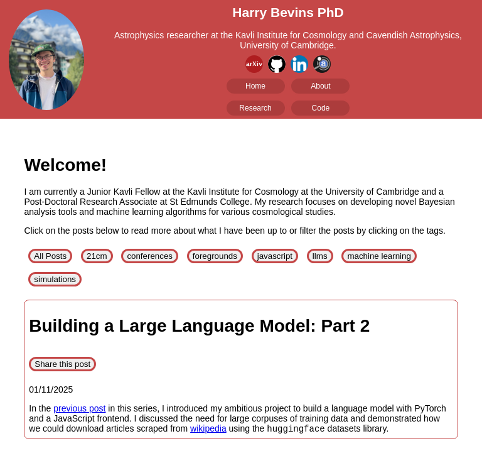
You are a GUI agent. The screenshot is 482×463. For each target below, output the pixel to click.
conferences (150, 256)
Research (255, 108)
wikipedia (208, 430)
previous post (79, 408)
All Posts (50, 256)
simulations (55, 279)
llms (320, 256)
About (320, 86)
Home (255, 86)
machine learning (379, 256)
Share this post (62, 364)
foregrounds (215, 256)
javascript (274, 256)
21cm (97, 256)
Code (321, 108)
